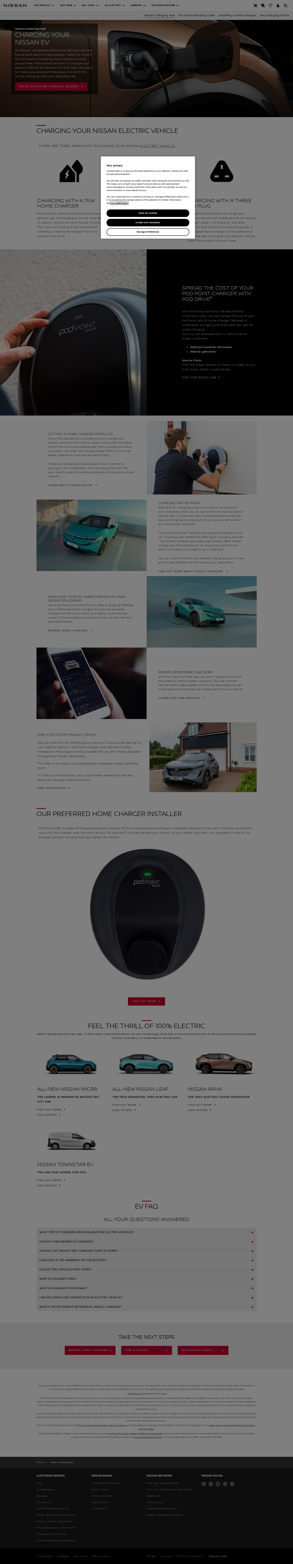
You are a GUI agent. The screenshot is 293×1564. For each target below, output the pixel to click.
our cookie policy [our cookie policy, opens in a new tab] (119, 203)
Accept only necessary (147, 222)
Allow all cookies (148, 213)
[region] (148, 197)
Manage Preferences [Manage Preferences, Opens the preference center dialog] (148, 232)
